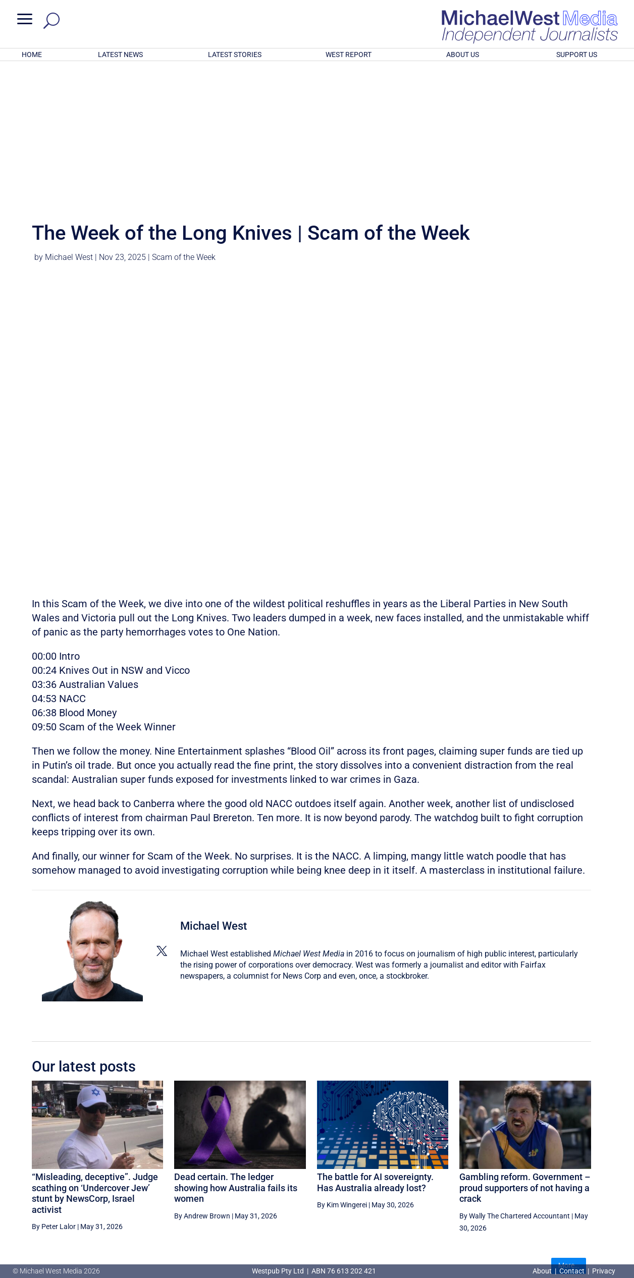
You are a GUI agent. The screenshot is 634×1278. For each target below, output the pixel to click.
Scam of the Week (184, 125)
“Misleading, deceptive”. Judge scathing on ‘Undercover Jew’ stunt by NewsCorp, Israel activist (95, 1061)
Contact (572, 1271)
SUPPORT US (576, 54)
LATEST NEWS (120, 54)
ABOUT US (462, 54)
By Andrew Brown (202, 1084)
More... (568, 1133)
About (543, 1271)
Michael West (69, 125)
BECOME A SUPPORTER (582, 1171)
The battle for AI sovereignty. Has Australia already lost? (375, 1050)
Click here (358, 1230)
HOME (32, 54)
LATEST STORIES (234, 54)
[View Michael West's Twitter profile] (161, 818)
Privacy (603, 1271)
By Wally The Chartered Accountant (514, 1084)
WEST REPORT (349, 54)
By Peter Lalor (54, 1094)
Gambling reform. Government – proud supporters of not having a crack (525, 1055)
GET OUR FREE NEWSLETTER (317, 1213)
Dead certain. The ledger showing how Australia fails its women (235, 1055)
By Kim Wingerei (342, 1073)
